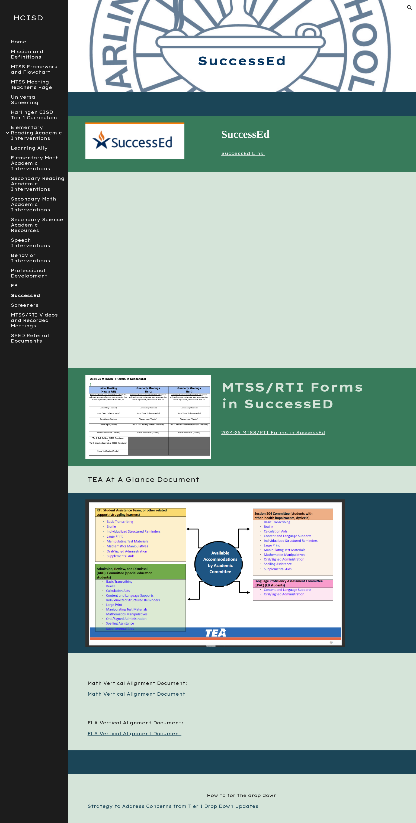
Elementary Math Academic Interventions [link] (35, 163)
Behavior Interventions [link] (30, 258)
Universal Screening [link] (25, 99)
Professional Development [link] (29, 273)
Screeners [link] (25, 305)
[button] (409, 7)
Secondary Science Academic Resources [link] (37, 225)
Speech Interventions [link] (30, 242)
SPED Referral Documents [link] (30, 338)
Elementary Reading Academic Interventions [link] (36, 133)
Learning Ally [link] (29, 148)
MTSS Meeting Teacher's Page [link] (31, 84)
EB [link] (14, 285)
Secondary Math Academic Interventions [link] (33, 204)
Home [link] (18, 41)
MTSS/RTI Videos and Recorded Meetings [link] (34, 320)
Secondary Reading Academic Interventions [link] (38, 184)
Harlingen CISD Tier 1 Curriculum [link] (34, 114)
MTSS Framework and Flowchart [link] (34, 69)
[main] (242, 46)
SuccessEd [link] (25, 295)
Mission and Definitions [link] (27, 54)
